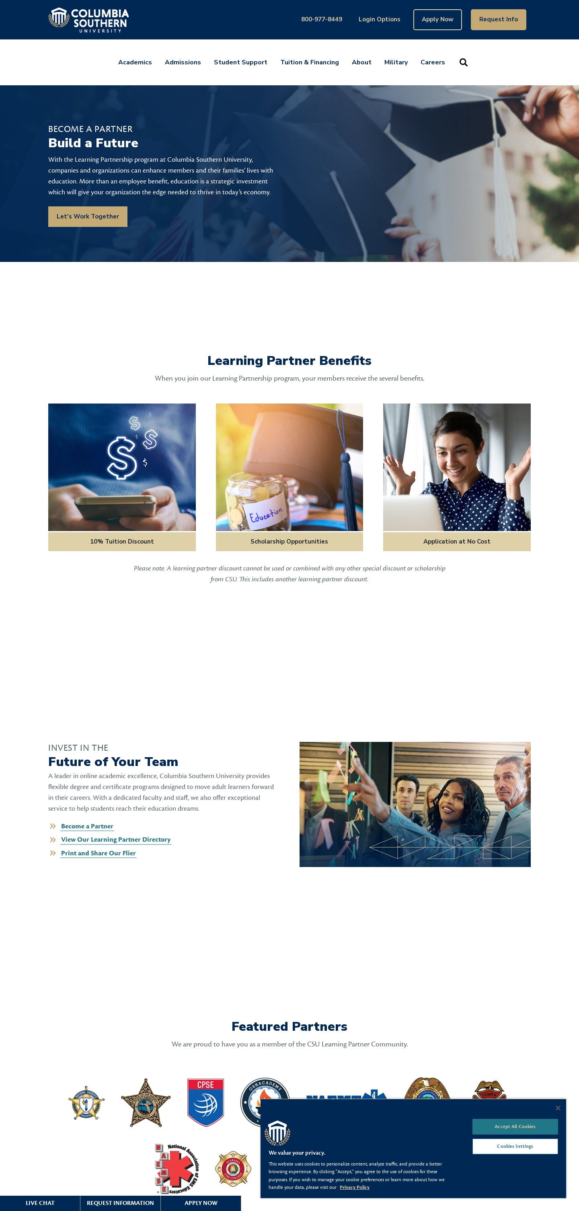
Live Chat (40, 1203)
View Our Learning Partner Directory (115, 839)
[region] (413, 1148)
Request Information (120, 1203)
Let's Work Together (88, 216)
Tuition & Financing (309, 62)
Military (396, 62)
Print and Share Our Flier (98, 853)
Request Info (498, 19)
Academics (135, 62)
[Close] (558, 1108)
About (362, 62)
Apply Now (438, 19)
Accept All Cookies (515, 1126)
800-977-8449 (321, 19)
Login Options (379, 19)
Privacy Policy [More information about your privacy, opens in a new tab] (355, 1187)
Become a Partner (87, 826)
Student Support (240, 62)
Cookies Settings (515, 1146)
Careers (433, 62)
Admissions (183, 62)
